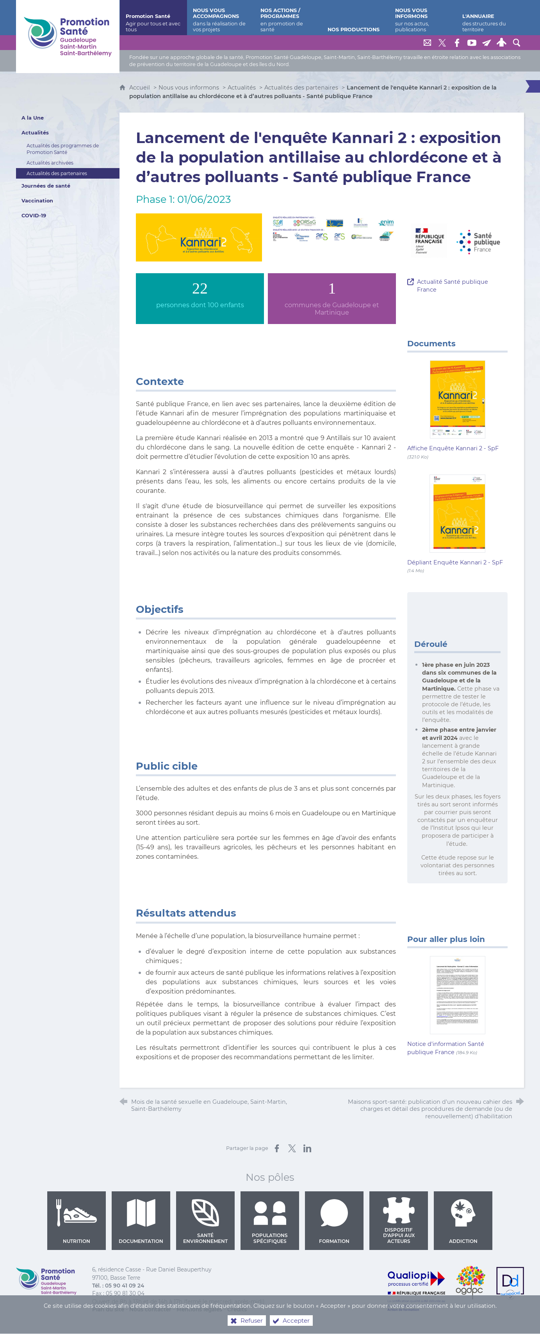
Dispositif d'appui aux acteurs (399, 1220)
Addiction (463, 1221)
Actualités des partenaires (301, 87)
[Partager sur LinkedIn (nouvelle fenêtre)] (307, 1148)
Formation (334, 1221)
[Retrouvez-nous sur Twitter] (442, 42)
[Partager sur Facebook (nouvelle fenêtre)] (276, 1148)
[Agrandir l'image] (199, 236)
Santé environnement (205, 1221)
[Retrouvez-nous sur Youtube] (472, 42)
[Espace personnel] (501, 42)
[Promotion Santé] (153, 17)
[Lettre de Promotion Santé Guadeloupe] (486, 42)
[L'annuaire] (490, 17)
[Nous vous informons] (423, 17)
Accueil (140, 87)
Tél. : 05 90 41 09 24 (118, 1285)
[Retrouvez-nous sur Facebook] (457, 42)
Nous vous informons (189, 87)
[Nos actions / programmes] (288, 17)
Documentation (141, 1221)
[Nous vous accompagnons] (221, 17)
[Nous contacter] (427, 42)
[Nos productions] (355, 17)
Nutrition (76, 1221)
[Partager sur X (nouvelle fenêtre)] (292, 1148)
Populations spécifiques (270, 1221)
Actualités (242, 87)
